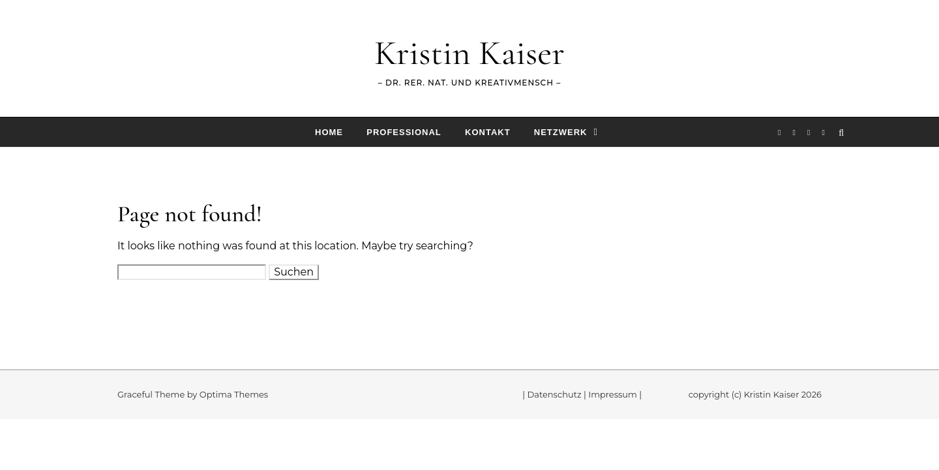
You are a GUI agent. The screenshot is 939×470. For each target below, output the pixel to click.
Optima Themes (234, 394)
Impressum (612, 394)
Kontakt (488, 132)
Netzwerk (561, 132)
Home (329, 132)
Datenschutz (555, 394)
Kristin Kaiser (469, 52)
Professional (403, 132)
